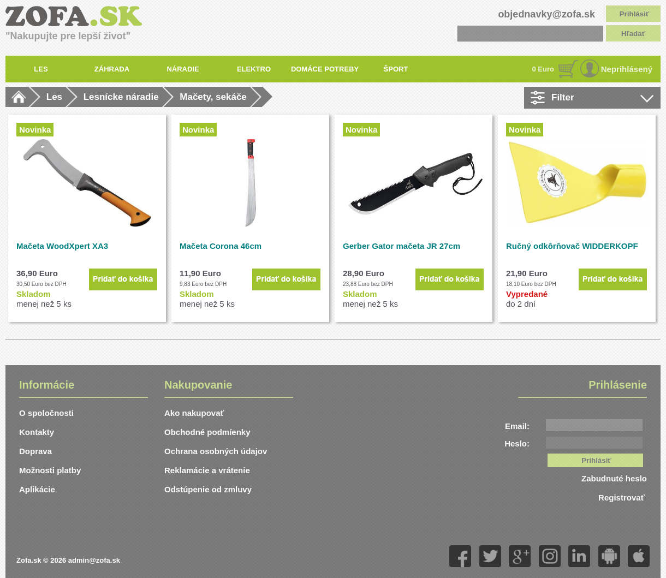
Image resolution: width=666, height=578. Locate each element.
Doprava (35, 451)
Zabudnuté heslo (614, 478)
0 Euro (543, 69)
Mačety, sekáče (213, 97)
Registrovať (622, 497)
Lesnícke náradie (121, 97)
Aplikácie (37, 489)
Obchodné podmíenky (207, 432)
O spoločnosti (46, 413)
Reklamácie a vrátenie (207, 470)
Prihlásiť (635, 14)
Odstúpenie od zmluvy (208, 489)
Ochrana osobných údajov (215, 451)
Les (54, 97)
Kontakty (36, 432)
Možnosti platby (50, 470)
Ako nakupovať (194, 413)
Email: (517, 426)
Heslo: (517, 443)
